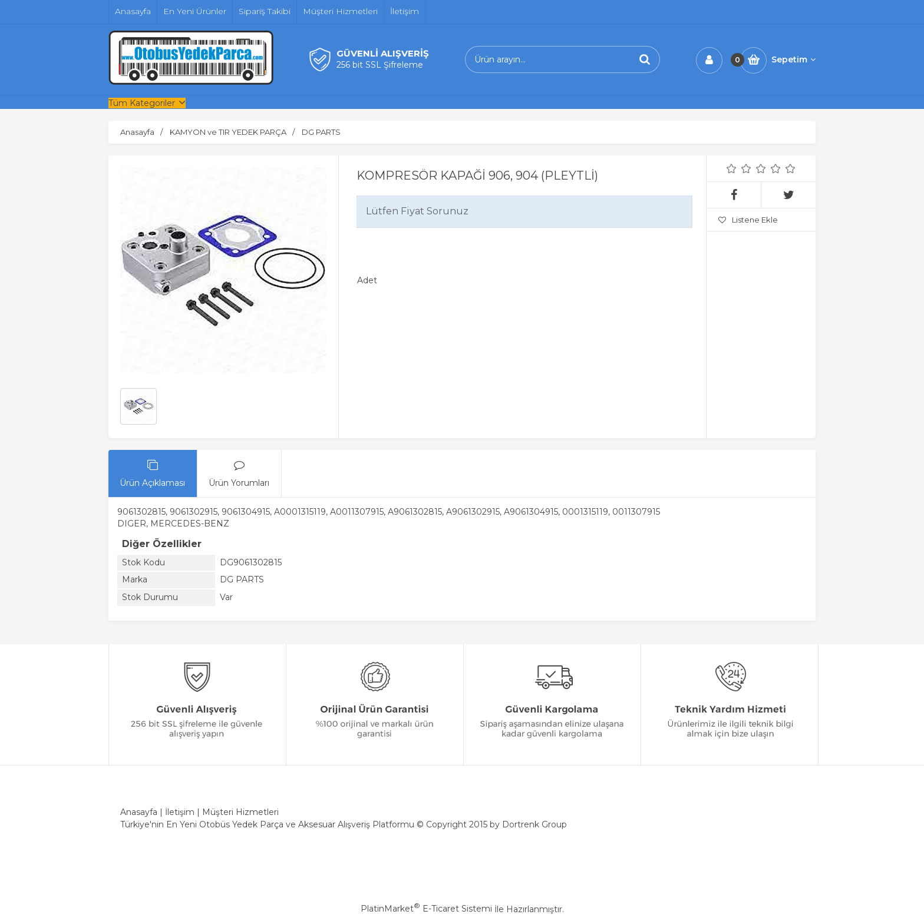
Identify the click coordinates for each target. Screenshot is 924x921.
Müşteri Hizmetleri (240, 812)
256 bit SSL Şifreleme (379, 64)
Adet (367, 280)
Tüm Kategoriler (141, 103)
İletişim (179, 812)
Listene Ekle (748, 219)
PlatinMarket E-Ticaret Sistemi (426, 908)
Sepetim (793, 59)
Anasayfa (138, 812)
